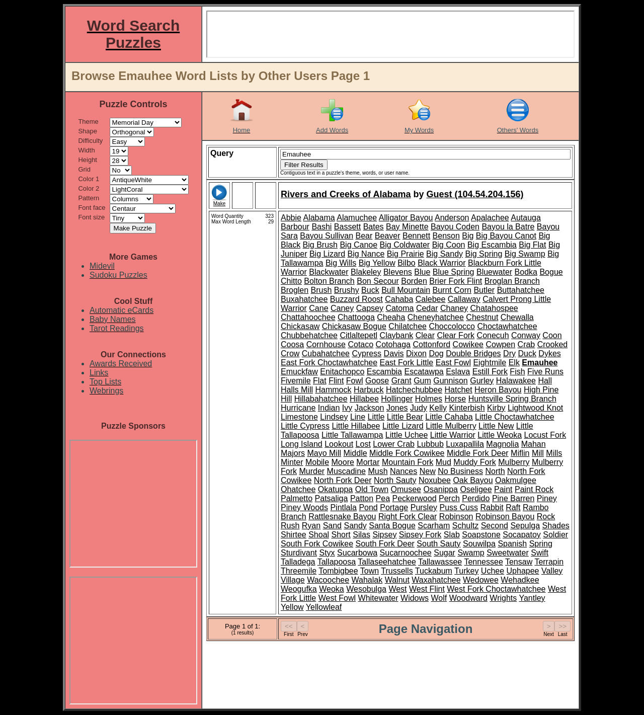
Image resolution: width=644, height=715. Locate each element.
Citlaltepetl (358, 335)
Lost (363, 444)
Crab (526, 344)
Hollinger (397, 398)
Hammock (333, 389)
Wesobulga (366, 589)
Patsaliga (331, 498)
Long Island (302, 444)
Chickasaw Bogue (354, 326)
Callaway (464, 299)
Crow (290, 353)
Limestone (299, 417)
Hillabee (364, 398)
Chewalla (517, 317)
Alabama (319, 217)
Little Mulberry (451, 426)
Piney (547, 498)
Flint (336, 380)
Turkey (466, 571)
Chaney (454, 308)
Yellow (292, 607)
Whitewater (378, 598)
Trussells (397, 571)
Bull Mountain (405, 290)
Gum (422, 380)
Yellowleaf (324, 607)
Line (357, 417)
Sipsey (384, 534)
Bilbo (406, 263)
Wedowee (481, 580)
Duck (527, 353)
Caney (342, 308)
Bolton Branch (329, 281)
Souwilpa (479, 543)
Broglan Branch (512, 281)
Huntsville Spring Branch (512, 398)
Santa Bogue (392, 525)
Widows (414, 598)
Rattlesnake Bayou (342, 516)
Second (494, 525)
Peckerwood (414, 498)
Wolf (439, 598)
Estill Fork (490, 371)
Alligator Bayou (406, 217)
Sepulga (525, 525)
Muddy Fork (474, 462)
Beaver (387, 235)
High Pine (541, 389)
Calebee (431, 299)
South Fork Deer (385, 543)
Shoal (318, 534)
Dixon (416, 353)
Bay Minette (407, 226)
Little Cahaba (448, 417)
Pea (383, 498)
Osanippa (440, 489)
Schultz (465, 525)
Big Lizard (327, 254)
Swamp (470, 552)
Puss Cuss (459, 507)
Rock (546, 516)
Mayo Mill (324, 453)
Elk (514, 362)
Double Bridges (473, 353)
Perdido (476, 498)
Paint (503, 489)
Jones (397, 408)
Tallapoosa (336, 562)
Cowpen (500, 344)
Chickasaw (300, 326)
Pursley (424, 507)
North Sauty (395, 480)
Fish (517, 371)
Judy (418, 408)
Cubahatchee (326, 353)
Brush (321, 290)
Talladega (298, 562)
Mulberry (513, 462)
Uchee (492, 571)
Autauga (526, 217)
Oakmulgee (515, 480)
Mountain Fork (407, 462)
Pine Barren (513, 498)
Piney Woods (304, 507)
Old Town (371, 489)
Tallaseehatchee (387, 562)
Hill (286, 398)
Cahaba (399, 299)
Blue (422, 272)
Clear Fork (455, 335)
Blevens (397, 272)
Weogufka (299, 589)
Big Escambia (492, 245)
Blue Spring (453, 272)
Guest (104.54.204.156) (474, 194)
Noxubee (435, 480)
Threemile (298, 571)
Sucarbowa (357, 552)
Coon (551, 335)
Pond (368, 507)
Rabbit (491, 507)
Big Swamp (525, 254)
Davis (394, 353)
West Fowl (337, 598)
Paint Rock (534, 489)
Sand (332, 525)
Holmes (428, 398)
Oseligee (476, 489)
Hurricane (298, 408)
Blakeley (366, 272)
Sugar (444, 552)
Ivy (347, 408)
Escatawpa (423, 371)
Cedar (427, 308)
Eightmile (489, 362)
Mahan (533, 444)
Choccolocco (452, 326)
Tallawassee (440, 562)
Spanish (512, 543)
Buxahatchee (304, 299)
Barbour (295, 226)
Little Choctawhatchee (514, 417)
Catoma (399, 308)
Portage (394, 507)
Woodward (468, 598)
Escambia (384, 371)
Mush (377, 471)
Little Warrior (452, 435)
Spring (540, 543)
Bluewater (494, 272)
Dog (436, 353)
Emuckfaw (299, 371)
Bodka (526, 272)
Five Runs (545, 371)
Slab (452, 534)
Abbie (291, 217)
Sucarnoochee (406, 552)
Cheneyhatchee (436, 317)
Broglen (294, 290)
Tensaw (518, 562)
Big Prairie (405, 254)
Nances (403, 471)
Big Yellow (377, 263)
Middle (355, 453)
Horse (455, 398)
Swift (539, 552)
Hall (545, 380)
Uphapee (523, 571)
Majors (293, 453)
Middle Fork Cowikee (406, 453)
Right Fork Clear (407, 516)
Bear (364, 235)
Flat (320, 380)
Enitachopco (342, 371)
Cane (318, 308)
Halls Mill (297, 389)
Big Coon (448, 245)
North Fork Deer (343, 480)
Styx (327, 552)
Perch (449, 498)
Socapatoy (522, 534)
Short (341, 534)
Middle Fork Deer (478, 453)
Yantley (532, 598)
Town (369, 571)
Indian (329, 408)
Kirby (496, 408)
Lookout (339, 444)
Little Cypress (305, 426)
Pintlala (343, 507)
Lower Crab (394, 444)
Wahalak (367, 580)
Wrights (503, 598)
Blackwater (328, 272)
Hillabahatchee (321, 398)
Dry (509, 353)
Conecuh (493, 335)
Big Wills (341, 263)
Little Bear (405, 417)
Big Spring (483, 254)
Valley (551, 571)
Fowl (354, 380)
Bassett (347, 226)
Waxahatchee (436, 580)
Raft (513, 507)
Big (467, 235)
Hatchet (458, 389)
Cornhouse (326, 344)
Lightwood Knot (535, 408)
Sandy (355, 525)
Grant (401, 380)
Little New (496, 426)
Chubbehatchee (309, 335)
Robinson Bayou (504, 516)
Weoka (331, 589)
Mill (538, 453)
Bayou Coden (455, 226)
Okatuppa (335, 489)
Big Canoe (358, 245)
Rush (290, 525)
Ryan (311, 525)
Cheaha (391, 317)
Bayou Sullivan (326, 235)
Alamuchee (357, 217)
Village (293, 580)
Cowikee (468, 344)
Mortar (367, 462)
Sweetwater (508, 552)
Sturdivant (299, 552)
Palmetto (296, 498)
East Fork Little (407, 362)
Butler (484, 290)
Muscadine (346, 471)
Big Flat (532, 245)
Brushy (346, 290)
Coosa (292, 344)
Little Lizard (403, 426)
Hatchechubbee (414, 389)
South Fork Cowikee (317, 543)
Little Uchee (406, 435)
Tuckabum (433, 571)
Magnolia (502, 444)
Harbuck (369, 389)
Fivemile (296, 380)
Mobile (317, 462)
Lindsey (334, 417)
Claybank (397, 335)
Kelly (438, 408)
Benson (446, 235)
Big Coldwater (405, 245)
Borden (414, 281)
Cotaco (360, 344)
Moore (343, 462)
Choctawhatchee (507, 326)
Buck (370, 290)
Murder (312, 471)
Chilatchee (407, 326)
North (495, 471)
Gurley (482, 380)
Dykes (549, 353)
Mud (443, 462)
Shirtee (293, 534)
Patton (361, 498)
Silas (361, 534)
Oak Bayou (473, 480)
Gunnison (450, 380)
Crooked (552, 344)
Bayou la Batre (507, 226)
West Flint (427, 589)
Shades (556, 525)
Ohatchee (298, 489)
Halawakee (516, 380)
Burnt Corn (452, 290)
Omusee (406, 489)
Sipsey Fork (420, 534)
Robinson (456, 516)
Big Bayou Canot (506, 235)
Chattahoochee (308, 317)
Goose (377, 380)
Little (376, 417)
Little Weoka (499, 435)
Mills (554, 453)
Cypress (366, 353)
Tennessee (483, 562)
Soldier (555, 534)
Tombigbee (338, 571)
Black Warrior (441, 263)
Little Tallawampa (352, 435)
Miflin (520, 453)
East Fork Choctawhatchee (329, 362)
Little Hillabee (356, 426)
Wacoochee (328, 580)
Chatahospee (494, 308)
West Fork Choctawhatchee (496, 589)
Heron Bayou (497, 389)
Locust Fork (545, 435)
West (397, 589)
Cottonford (431, 344)
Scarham (434, 525)
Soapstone (481, 534)
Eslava (458, 371)
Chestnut (482, 317)
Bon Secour (378, 281)
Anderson (452, 217)
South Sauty (438, 543)
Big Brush (320, 245)
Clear (425, 335)
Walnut (397, 580)
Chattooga (356, 317)
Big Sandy (444, 254)
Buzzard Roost (356, 299)
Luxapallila (465, 444)
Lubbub (430, 444)
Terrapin (549, 562)
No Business (460, 471)
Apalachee (490, 217)
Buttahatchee (520, 290)
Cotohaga (393, 344)
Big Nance (366, 254)
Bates (373, 226)
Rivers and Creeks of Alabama (346, 194)
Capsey (369, 308)
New (428, 471)
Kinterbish (467, 408)
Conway (525, 335)
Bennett (416, 235)
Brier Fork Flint (455, 281)
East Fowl (453, 362)
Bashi (321, 226)
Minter (292, 462)
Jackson (369, 408)
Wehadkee (520, 580)
